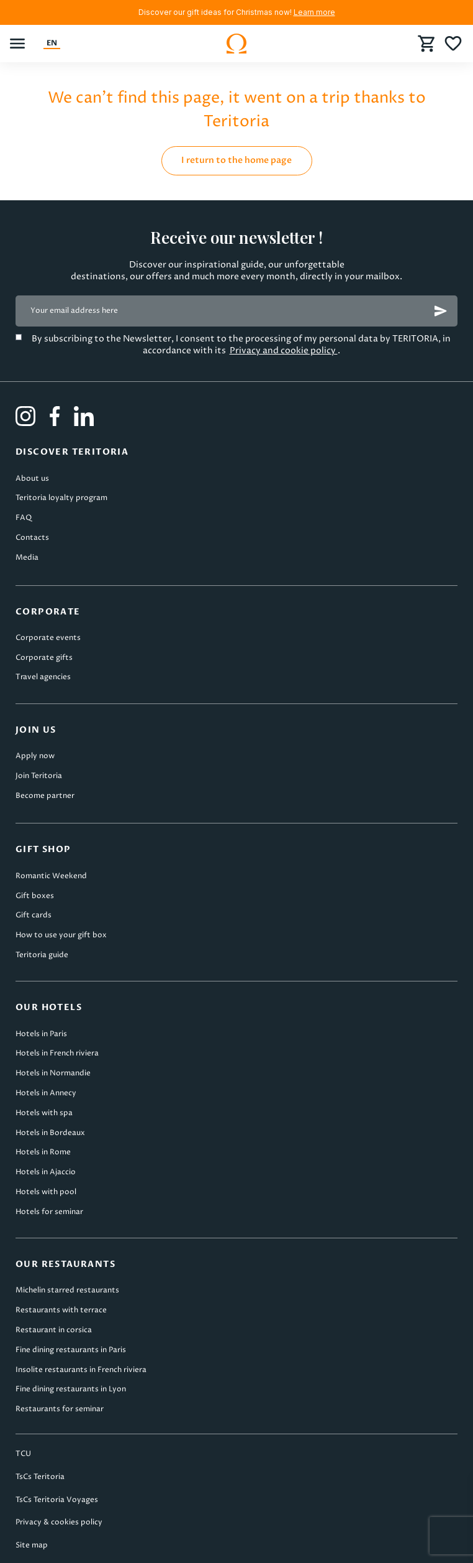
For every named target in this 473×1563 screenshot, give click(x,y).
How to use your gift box (61, 935)
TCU (23, 1454)
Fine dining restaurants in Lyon (71, 1389)
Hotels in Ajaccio (46, 1172)
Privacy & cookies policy (59, 1522)
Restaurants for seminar (60, 1409)
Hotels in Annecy (46, 1093)
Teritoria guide (42, 955)
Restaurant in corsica (54, 1330)
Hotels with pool (46, 1192)
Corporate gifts (44, 657)
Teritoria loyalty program (61, 498)
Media (27, 557)
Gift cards (34, 915)
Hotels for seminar (49, 1212)
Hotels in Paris (41, 1034)
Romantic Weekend (51, 876)
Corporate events (48, 638)
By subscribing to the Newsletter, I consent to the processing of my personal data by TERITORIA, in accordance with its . (241, 344)
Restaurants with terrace (61, 1310)
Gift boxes (35, 896)
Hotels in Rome (43, 1152)
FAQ (24, 517)
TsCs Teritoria (40, 1477)
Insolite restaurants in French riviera (81, 1370)
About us (32, 478)
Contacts (32, 537)
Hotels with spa (44, 1113)
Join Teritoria (39, 776)
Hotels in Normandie (53, 1073)
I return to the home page (236, 160)
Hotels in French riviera (57, 1053)
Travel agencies (43, 677)
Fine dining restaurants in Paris (71, 1350)
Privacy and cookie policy (284, 350)
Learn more (314, 12)
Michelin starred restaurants (67, 1290)
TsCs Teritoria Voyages (57, 1500)
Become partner (45, 796)
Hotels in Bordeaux (50, 1133)
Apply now (35, 756)
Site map (32, 1545)
